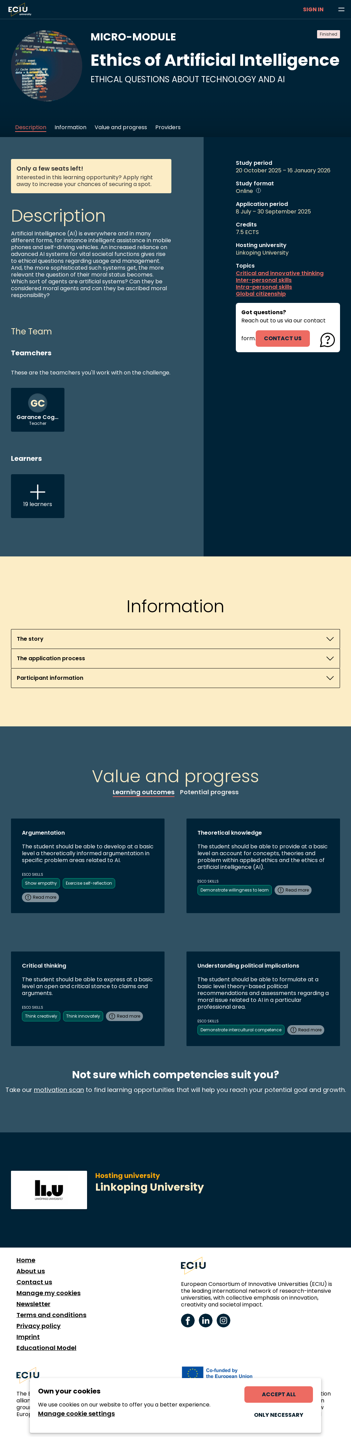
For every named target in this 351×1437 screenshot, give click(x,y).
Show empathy (41, 883)
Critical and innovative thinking (280, 273)
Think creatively (41, 1016)
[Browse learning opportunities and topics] (341, 9)
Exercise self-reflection (89, 883)
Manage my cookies (48, 1293)
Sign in (313, 9)
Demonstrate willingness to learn (235, 890)
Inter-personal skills (264, 280)
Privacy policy (38, 1326)
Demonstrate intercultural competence (241, 1030)
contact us (283, 338)
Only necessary (278, 1415)
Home (25, 1260)
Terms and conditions (51, 1315)
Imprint (28, 1337)
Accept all (279, 1394)
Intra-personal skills (264, 287)
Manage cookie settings (76, 1414)
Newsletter (33, 1304)
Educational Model (46, 1348)
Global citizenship (261, 294)
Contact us (34, 1282)
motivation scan (59, 1089)
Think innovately (83, 1016)
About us (30, 1271)
